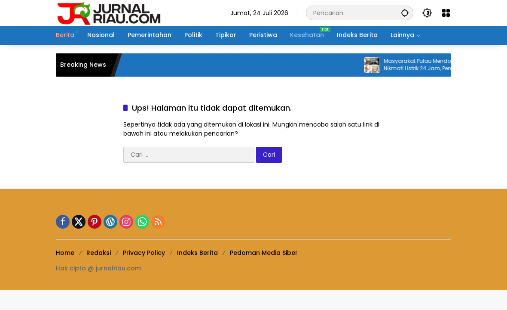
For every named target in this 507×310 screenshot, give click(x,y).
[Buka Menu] (446, 13)
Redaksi (98, 252)
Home (65, 252)
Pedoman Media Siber (264, 252)
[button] (404, 13)
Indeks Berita (197, 252)
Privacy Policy (144, 252)
